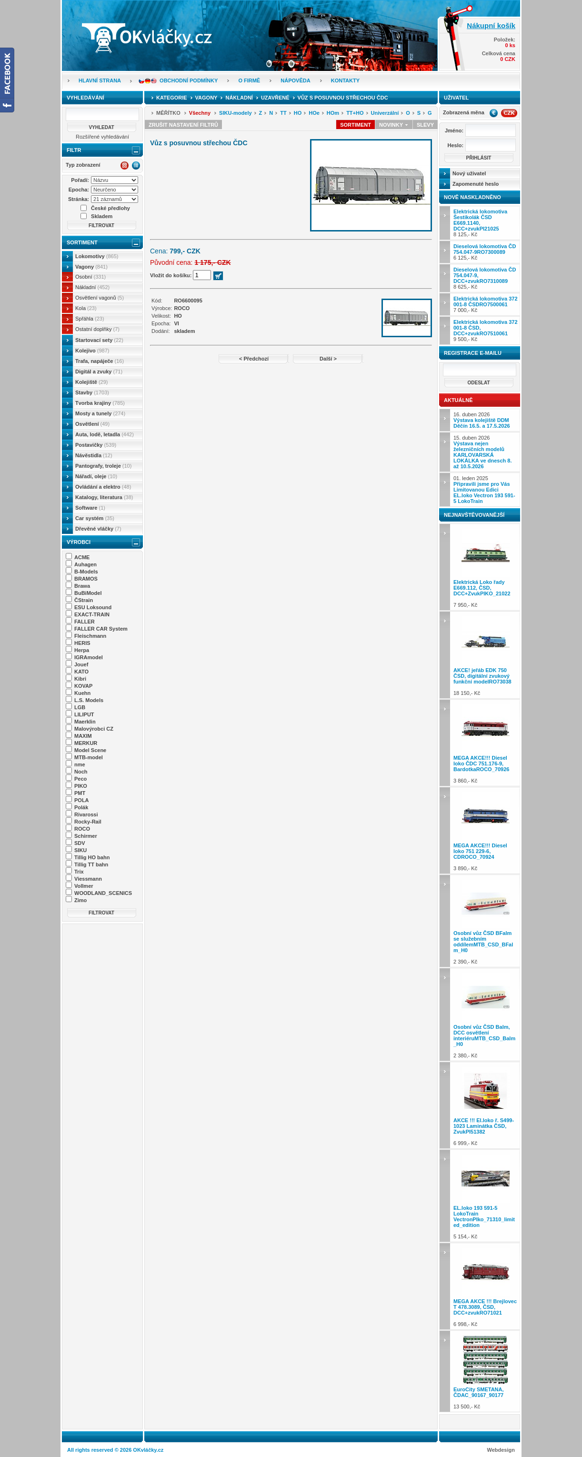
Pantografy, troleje (103, 466)
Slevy (425, 125)
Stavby (92, 392)
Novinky (394, 125)
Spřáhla (89, 319)
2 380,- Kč (485, 1014)
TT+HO (354, 113)
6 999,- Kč (485, 1105)
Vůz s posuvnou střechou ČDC (343, 97)
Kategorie (171, 97)
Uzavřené (275, 97)
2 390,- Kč (485, 921)
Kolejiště (91, 382)
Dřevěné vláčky (98, 529)
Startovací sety (99, 340)
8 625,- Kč (484, 278)
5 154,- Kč (485, 1195)
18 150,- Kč (485, 654)
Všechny (200, 113)
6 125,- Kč (484, 252)
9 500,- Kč (485, 330)
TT (283, 113)
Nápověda (295, 80)
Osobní (90, 277)
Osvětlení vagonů (99, 298)
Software (90, 508)
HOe (314, 113)
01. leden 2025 (484, 489)
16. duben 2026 (481, 420)
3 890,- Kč (485, 830)
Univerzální (385, 113)
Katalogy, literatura (104, 497)
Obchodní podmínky (189, 80)
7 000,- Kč (485, 304)
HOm (333, 113)
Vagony (91, 267)
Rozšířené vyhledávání (102, 137)
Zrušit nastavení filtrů (183, 125)
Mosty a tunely (100, 413)
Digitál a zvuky (98, 371)
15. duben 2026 (482, 452)
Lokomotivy (96, 256)
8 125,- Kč (480, 223)
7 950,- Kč (485, 567)
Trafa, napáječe (99, 361)
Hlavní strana (100, 80)
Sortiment (82, 242)
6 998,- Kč (485, 1286)
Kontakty (345, 80)
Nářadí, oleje (96, 476)
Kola (86, 308)
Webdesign (501, 1450)
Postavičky (95, 445)
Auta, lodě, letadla (104, 434)
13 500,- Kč (485, 1371)
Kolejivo (92, 350)
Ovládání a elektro (103, 487)
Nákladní (92, 287)
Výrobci (78, 542)
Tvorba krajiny (100, 403)
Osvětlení (92, 424)
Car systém (94, 518)
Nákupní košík (491, 25)
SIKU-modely (235, 113)
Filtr (74, 150)
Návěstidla (93, 455)
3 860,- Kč (485, 743)
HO (298, 113)
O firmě (249, 80)
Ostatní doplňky (97, 329)
